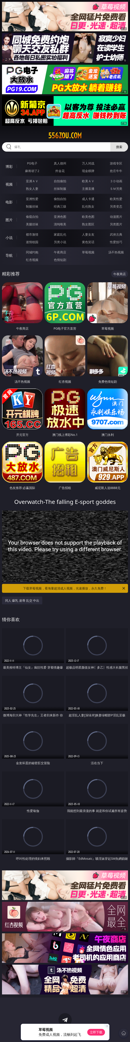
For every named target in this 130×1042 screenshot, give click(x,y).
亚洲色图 (60, 216)
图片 (9, 219)
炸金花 (60, 171)
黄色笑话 (88, 242)
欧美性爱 (116, 199)
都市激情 (32, 234)
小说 (9, 237)
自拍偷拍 (60, 181)
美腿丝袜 (32, 224)
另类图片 (116, 224)
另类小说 (60, 242)
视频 (9, 184)
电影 (9, 202)
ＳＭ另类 (116, 188)
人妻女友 (88, 234)
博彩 (9, 166)
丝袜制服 (60, 188)
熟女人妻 (32, 188)
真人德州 (60, 163)
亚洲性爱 (32, 199)
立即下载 (96, 1032)
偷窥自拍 (32, 216)
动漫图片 (116, 216)
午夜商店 (60, 252)
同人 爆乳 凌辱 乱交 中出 (22, 600)
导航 (9, 255)
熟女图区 (88, 224)
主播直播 (88, 188)
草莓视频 (88, 252)
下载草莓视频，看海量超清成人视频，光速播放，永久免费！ (74, 588)
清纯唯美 (60, 224)
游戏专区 (116, 163)
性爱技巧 (116, 242)
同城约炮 (32, 252)
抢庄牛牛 (116, 171)
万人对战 (88, 163)
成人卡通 (88, 199)
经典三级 (60, 206)
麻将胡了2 (32, 171)
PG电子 (32, 163)
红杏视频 (32, 260)
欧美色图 (88, 216)
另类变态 (116, 206)
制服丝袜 (32, 206)
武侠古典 (116, 234)
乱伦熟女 (88, 206)
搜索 (119, 147)
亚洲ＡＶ (32, 181)
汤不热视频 (116, 252)
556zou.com (65, 135)
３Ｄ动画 (116, 181)
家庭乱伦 (60, 234)
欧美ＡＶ (88, 181)
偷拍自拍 (60, 199)
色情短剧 (60, 260)
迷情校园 (32, 242)
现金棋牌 (88, 171)
